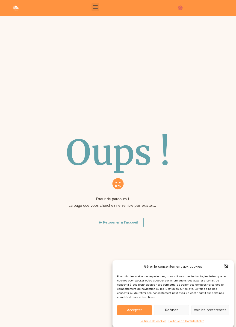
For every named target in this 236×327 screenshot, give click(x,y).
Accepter (134, 312)
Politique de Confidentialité (186, 322)
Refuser (171, 312)
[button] (226, 268)
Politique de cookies (153, 322)
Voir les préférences (210, 312)
